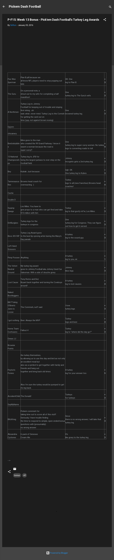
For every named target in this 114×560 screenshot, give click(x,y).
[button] (104, 20)
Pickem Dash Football (25, 6)
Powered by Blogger (57, 553)
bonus (17, 475)
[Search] (110, 7)
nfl (24, 475)
